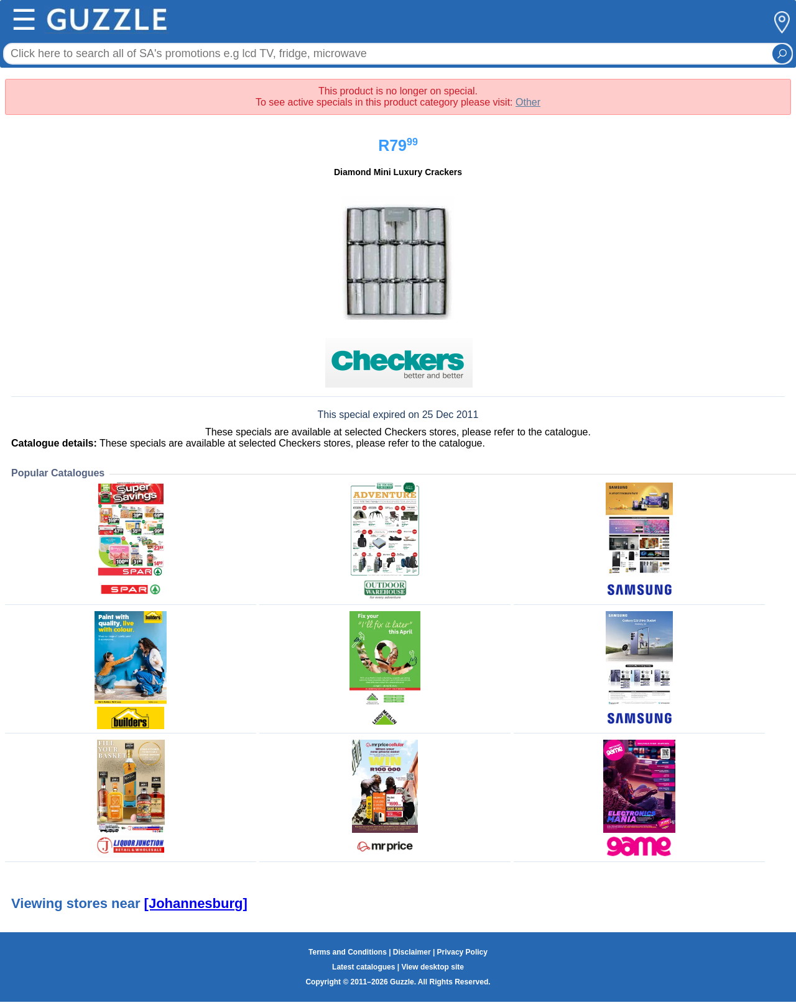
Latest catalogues (363, 967)
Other (528, 102)
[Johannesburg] (196, 903)
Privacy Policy (462, 952)
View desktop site (432, 967)
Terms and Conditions (347, 952)
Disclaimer (412, 952)
